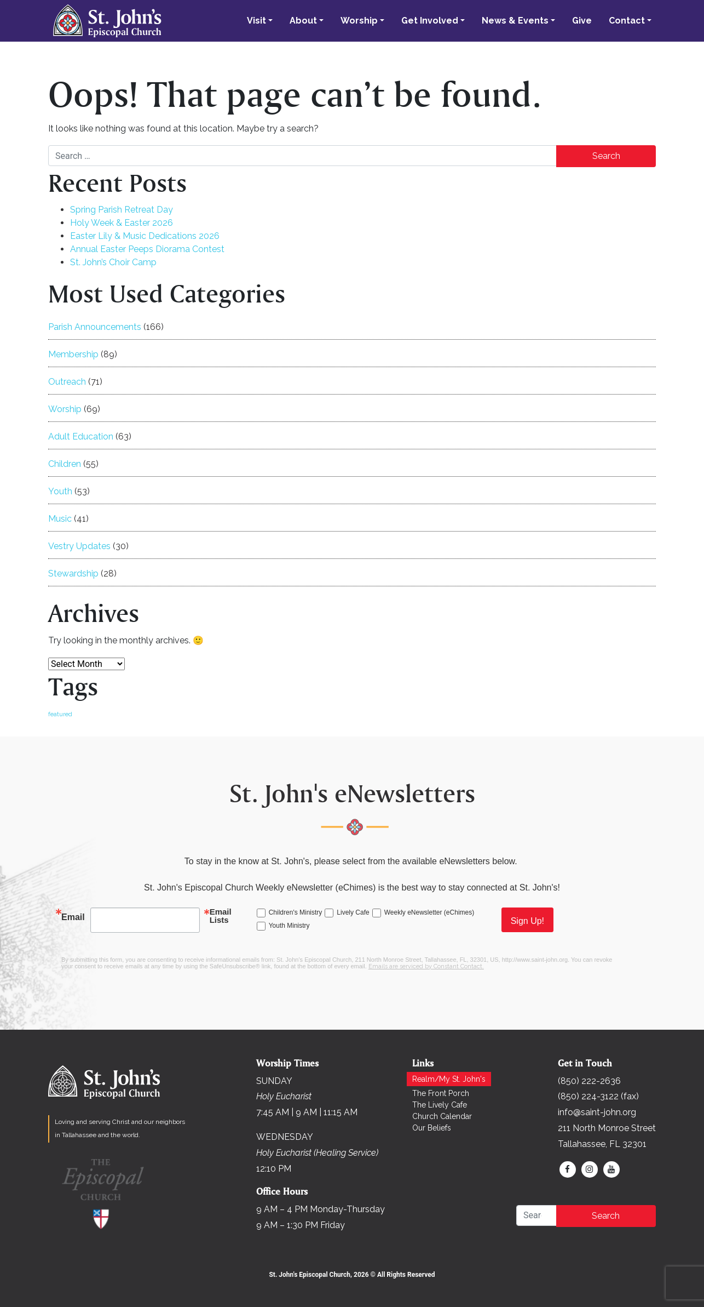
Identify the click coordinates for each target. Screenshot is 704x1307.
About (303, 20)
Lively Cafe (353, 912)
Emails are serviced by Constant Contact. (426, 966)
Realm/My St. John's (449, 1079)
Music (60, 518)
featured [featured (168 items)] (60, 714)
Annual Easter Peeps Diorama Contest (147, 249)
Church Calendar (442, 1116)
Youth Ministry (289, 925)
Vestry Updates (79, 546)
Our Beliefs (431, 1127)
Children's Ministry (295, 912)
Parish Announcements (94, 327)
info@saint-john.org (597, 1112)
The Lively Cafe (439, 1104)
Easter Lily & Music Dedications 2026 (145, 236)
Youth (60, 491)
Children (64, 464)
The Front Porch (440, 1093)
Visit (256, 20)
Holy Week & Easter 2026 (121, 223)
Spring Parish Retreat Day (121, 209)
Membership (73, 354)
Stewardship (73, 573)
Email (73, 917)
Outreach (67, 381)
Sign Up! (527, 921)
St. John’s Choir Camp (113, 262)
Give (582, 20)
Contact (627, 20)
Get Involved (429, 20)
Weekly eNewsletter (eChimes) (429, 912)
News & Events (515, 20)
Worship (359, 20)
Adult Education (80, 436)
